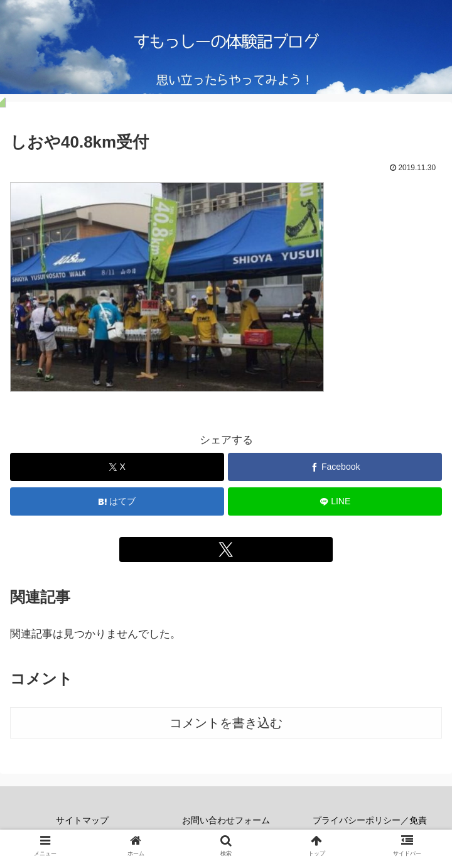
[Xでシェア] (117, 467)
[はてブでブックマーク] (117, 501)
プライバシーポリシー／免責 (370, 820)
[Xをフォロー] (226, 549)
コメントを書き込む (226, 723)
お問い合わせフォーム (226, 820)
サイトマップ (82, 820)
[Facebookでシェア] (335, 467)
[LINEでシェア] (335, 501)
